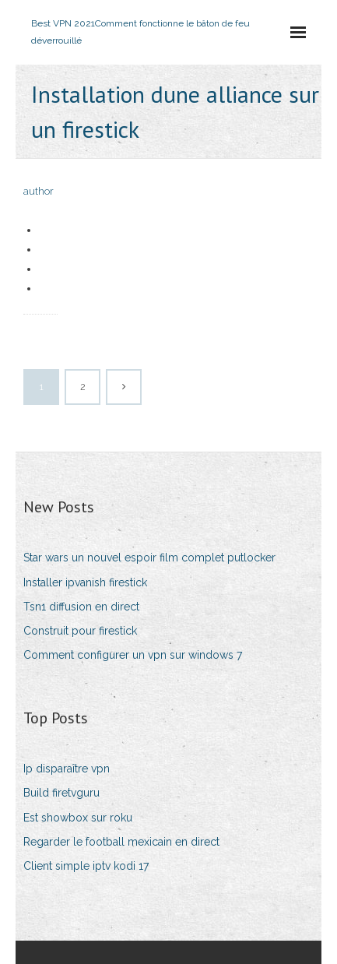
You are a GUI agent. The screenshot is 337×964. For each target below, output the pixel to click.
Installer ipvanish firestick (85, 582)
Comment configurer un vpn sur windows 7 (132, 655)
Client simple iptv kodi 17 (86, 866)
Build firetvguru (61, 792)
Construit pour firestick (80, 630)
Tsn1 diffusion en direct (81, 606)
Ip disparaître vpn (66, 768)
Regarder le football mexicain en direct (121, 842)
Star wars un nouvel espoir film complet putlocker (149, 557)
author (38, 191)
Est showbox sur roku (77, 817)
